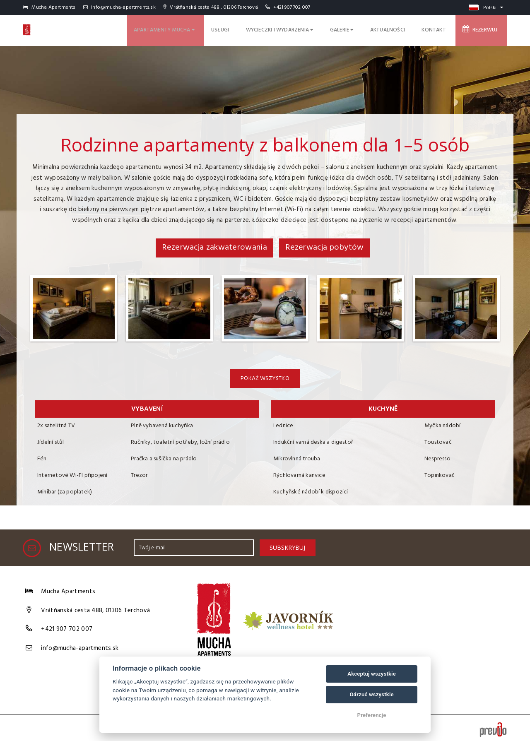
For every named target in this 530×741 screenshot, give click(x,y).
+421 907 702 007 (291, 7)
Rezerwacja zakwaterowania (214, 247)
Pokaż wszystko (265, 378)
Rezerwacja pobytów (324, 247)
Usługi (253, 29)
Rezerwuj (484, 28)
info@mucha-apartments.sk (119, 7)
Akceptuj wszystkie (371, 674)
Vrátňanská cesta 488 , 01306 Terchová (210, 7)
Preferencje (371, 715)
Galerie (363, 29)
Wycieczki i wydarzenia (307, 29)
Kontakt (443, 29)
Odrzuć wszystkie (371, 694)
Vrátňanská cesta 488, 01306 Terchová (95, 608)
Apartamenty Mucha (203, 29)
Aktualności (403, 29)
